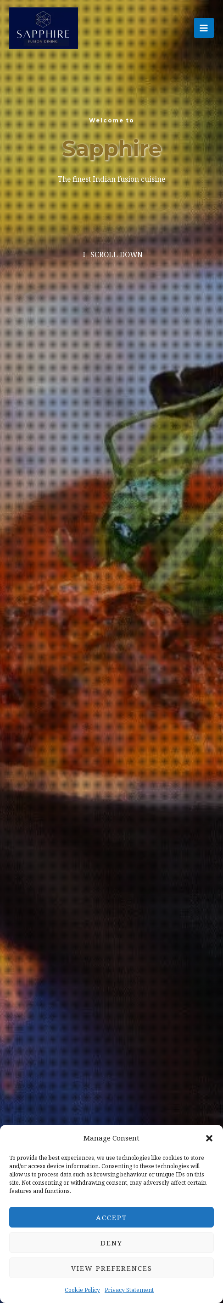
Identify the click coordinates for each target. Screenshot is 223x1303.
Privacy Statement (129, 1290)
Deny (111, 1242)
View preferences (111, 1268)
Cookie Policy (82, 1290)
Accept (111, 1217)
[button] (209, 1138)
